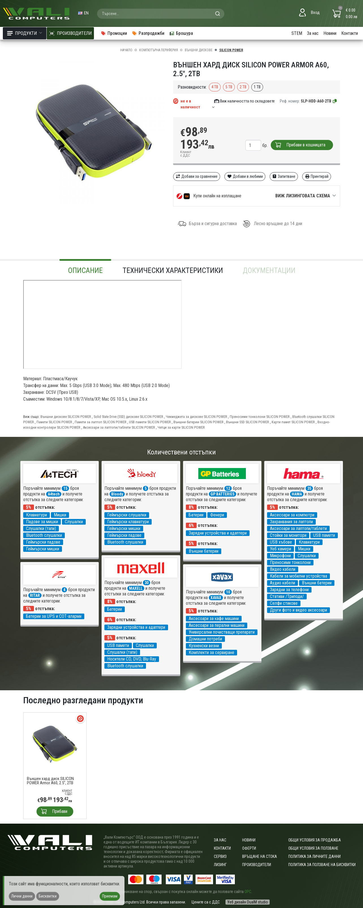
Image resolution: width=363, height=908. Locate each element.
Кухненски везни (204, 645)
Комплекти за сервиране (211, 652)
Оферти (249, 848)
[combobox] (160, 13)
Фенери (217, 515)
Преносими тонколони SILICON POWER (260, 417)
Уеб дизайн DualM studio (247, 902)
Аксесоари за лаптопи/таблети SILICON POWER (119, 427)
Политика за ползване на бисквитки (322, 864)
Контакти (349, 33)
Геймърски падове (43, 542)
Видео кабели (282, 569)
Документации (269, 270)
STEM (296, 33)
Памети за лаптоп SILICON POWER (100, 422)
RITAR (35, 595)
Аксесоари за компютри (292, 515)
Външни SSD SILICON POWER (247, 422)
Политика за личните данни (314, 856)
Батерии (196, 515)
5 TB (228, 87)
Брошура (181, 33)
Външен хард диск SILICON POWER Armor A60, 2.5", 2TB (50, 781)
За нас (313, 33)
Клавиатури (36, 515)
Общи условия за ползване (313, 848)
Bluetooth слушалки (44, 535)
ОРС (247, 891)
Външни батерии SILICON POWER (198, 422)
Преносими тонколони (290, 562)
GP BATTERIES (223, 494)
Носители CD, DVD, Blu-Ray (131, 659)
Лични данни (22, 896)
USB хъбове (281, 542)
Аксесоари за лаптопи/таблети (298, 528)
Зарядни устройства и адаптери (218, 533)
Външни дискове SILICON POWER (65, 417)
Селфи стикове (284, 603)
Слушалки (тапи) (41, 528)
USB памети (324, 535)
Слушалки (74, 521)
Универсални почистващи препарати (222, 632)
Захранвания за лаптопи (291, 521)
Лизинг (220, 864)
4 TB (214, 87)
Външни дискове (198, 50)
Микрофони (280, 555)
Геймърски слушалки (126, 515)
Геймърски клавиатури (128, 521)
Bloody (117, 494)
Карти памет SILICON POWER (293, 422)
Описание (85, 270)
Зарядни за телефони (289, 589)
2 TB (243, 87)
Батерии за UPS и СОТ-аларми (53, 616)
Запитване (284, 176)
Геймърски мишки (42, 549)
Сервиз (220, 856)
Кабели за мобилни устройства (298, 576)
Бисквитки (48, 896)
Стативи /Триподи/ (287, 596)
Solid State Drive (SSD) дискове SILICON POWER (128, 417)
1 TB (257, 87)
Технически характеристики (173, 270)
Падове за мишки (42, 521)
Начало (126, 50)
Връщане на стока (259, 856)
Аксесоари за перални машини (216, 625)
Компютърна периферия (158, 50)
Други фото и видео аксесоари (298, 610)
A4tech (54, 494)
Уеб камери (280, 549)
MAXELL (136, 588)
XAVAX (216, 597)
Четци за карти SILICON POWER (181, 427)
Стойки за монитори (288, 535)
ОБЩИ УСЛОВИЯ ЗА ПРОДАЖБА (314, 840)
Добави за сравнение (197, 176)
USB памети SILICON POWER (150, 422)
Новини (329, 33)
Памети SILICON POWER (54, 422)
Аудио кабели (282, 583)
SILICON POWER (231, 50)
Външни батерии (203, 551)
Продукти (24, 33)
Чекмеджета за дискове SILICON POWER (196, 417)
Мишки (60, 515)
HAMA (297, 494)
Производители (256, 864)
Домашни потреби (205, 639)
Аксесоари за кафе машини (214, 618)
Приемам (109, 896)
